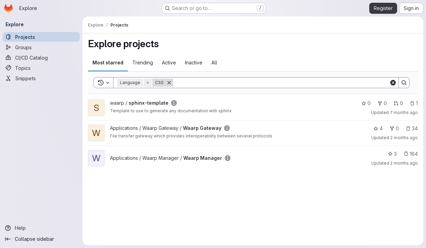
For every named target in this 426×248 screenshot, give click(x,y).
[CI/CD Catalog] (41, 57)
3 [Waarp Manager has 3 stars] (392, 154)
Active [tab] (169, 62)
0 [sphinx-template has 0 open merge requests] (398, 103)
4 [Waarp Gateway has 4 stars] (378, 128)
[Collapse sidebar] (41, 239)
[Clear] (393, 83)
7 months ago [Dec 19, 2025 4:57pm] (404, 112)
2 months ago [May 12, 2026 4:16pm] (404, 163)
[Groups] (41, 47)
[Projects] (41, 37)
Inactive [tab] (194, 62)
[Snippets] (41, 78)
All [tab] (214, 62)
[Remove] (169, 83)
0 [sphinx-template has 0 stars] (366, 103)
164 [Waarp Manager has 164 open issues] (411, 154)
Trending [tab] (142, 62)
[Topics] (41, 68)
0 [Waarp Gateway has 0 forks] (394, 128)
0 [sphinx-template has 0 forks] (382, 103)
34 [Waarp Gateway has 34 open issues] (412, 128)
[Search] (281, 83)
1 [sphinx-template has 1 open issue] (414, 103)
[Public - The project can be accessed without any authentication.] (174, 103)
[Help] (41, 228)
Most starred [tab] (107, 62)
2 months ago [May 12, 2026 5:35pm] (404, 137)
